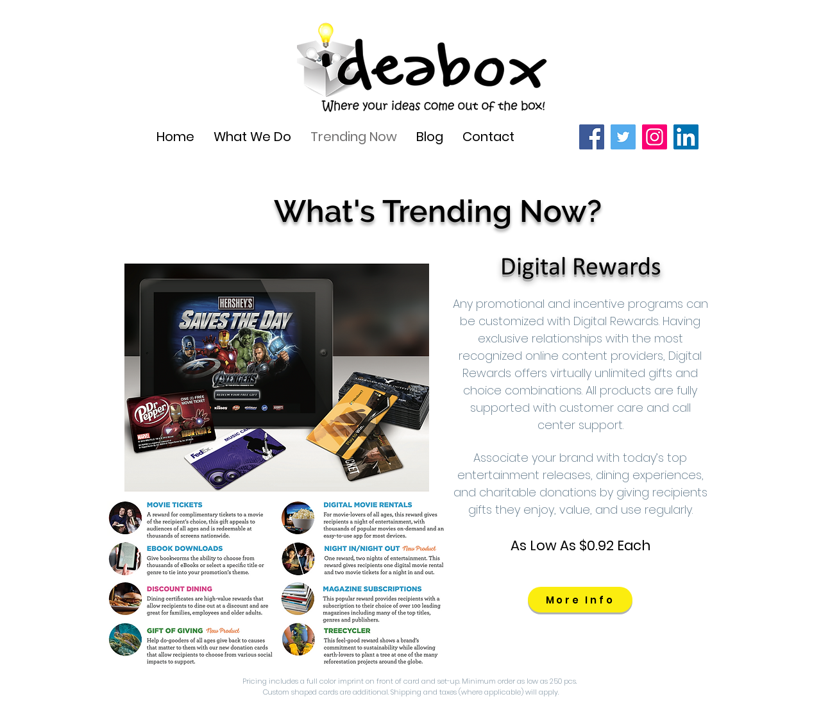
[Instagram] (654, 136)
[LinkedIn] (685, 136)
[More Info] (580, 599)
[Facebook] (591, 136)
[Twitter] (623, 136)
